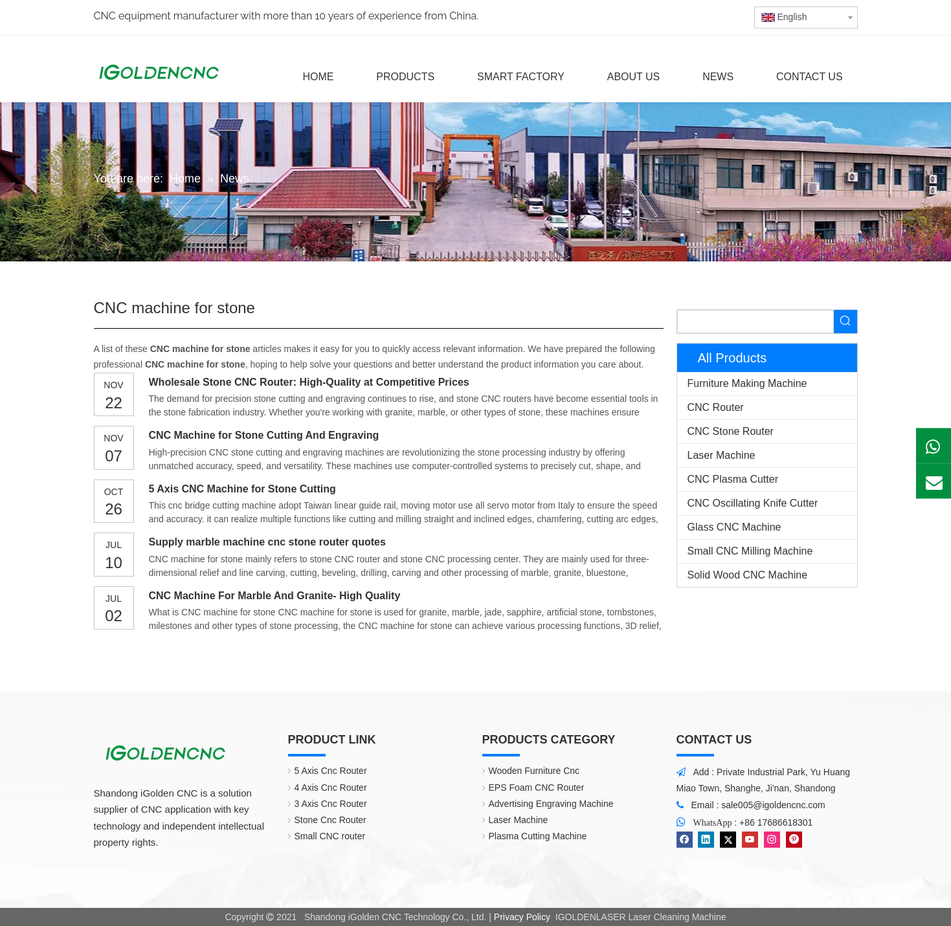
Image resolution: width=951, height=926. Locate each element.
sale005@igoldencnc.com (773, 805)
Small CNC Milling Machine (750, 551)
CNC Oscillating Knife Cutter (753, 503)
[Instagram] (772, 840)
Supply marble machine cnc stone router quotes (267, 541)
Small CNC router (330, 836)
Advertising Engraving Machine (551, 804)
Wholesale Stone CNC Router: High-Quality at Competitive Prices (309, 382)
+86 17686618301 (775, 822)
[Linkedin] (706, 840)
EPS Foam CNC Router (537, 787)
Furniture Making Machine (747, 383)
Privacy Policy (522, 917)
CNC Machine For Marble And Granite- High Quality (275, 595)
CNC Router (716, 407)
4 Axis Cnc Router (331, 787)
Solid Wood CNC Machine (748, 574)
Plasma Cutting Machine (538, 836)
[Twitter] (728, 840)
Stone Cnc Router (330, 820)
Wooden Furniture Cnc (534, 771)
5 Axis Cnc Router (331, 771)
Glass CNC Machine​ (734, 527)
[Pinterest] (794, 840)
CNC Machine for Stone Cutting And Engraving (264, 435)
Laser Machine (721, 455)
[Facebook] (685, 840)
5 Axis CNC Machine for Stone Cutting (242, 488)
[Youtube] (750, 840)
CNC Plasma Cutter (733, 479)
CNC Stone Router (731, 431)
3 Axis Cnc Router (331, 804)
